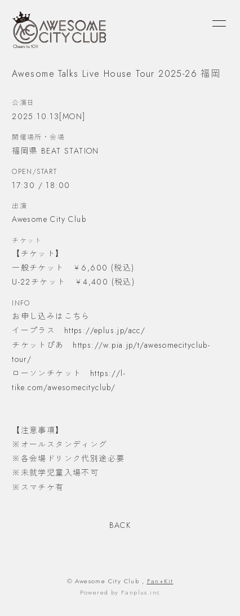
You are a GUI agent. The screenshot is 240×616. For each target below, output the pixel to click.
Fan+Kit (160, 581)
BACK (120, 525)
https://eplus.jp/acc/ (104, 330)
